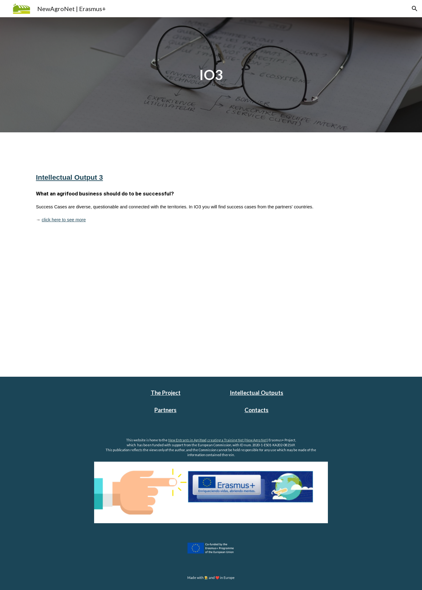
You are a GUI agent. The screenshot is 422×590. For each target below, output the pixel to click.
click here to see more (64, 219)
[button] (414, 8)
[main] (211, 75)
